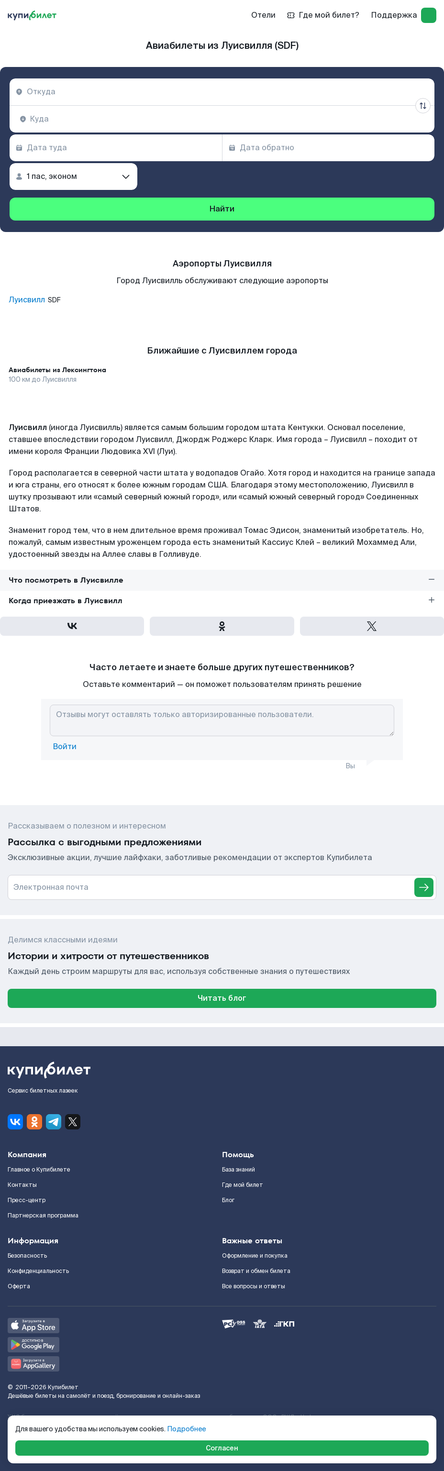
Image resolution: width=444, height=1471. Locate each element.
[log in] (428, 15)
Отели (263, 15)
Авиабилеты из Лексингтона (57, 370)
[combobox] (222, 91)
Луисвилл (27, 300)
